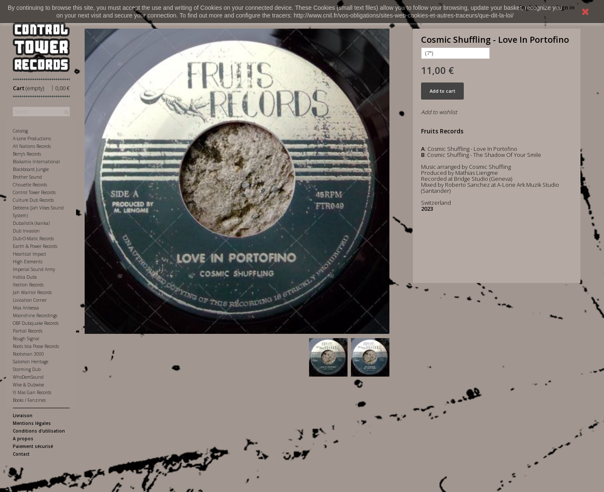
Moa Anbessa (26, 308)
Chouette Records (30, 185)
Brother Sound (27, 177)
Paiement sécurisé (33, 446)
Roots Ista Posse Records (36, 346)
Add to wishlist (439, 112)
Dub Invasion (26, 231)
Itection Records (28, 285)
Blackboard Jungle (31, 169)
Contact (21, 454)
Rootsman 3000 (28, 354)
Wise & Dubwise (28, 385)
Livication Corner (30, 300)
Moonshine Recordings (35, 315)
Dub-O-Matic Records (33, 239)
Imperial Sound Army (34, 269)
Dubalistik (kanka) (31, 223)
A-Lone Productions (32, 138)
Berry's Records (27, 154)
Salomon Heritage (30, 362)
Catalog (20, 131)
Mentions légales (32, 423)
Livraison (22, 415)
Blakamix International (36, 162)
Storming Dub (27, 369)
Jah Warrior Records (32, 292)
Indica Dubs (25, 277)
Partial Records (27, 331)
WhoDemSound (28, 377)
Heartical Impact (29, 254)
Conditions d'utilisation (39, 431)
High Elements (27, 262)
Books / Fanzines (29, 400)
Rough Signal (26, 339)
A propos (23, 439)
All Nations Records (32, 146)
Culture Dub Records (33, 200)
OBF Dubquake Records (36, 323)
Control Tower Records (34, 192)
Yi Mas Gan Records (32, 392)
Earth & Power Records (35, 246)
